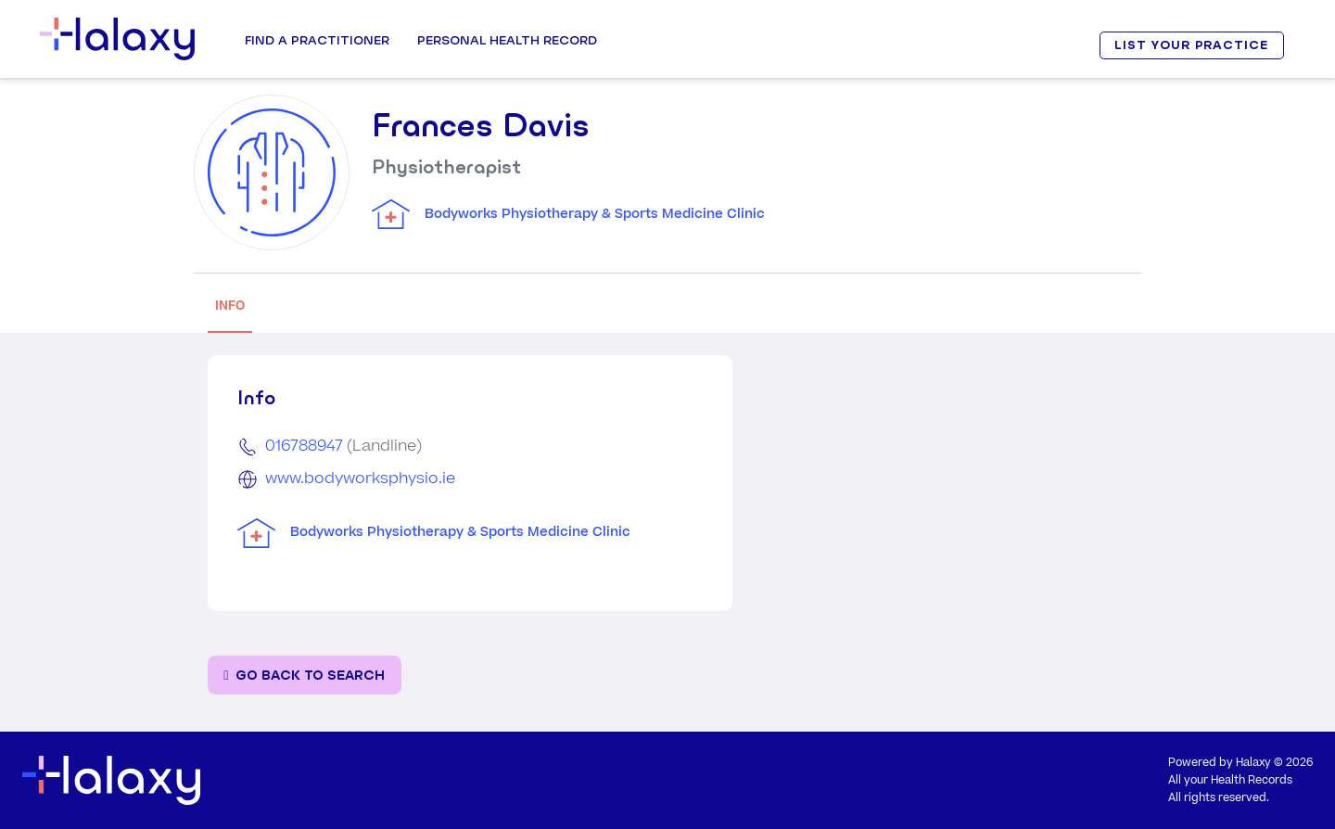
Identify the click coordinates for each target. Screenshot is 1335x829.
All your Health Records (1230, 780)
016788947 (304, 446)
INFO (230, 305)
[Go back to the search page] (304, 675)
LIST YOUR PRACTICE (1191, 45)
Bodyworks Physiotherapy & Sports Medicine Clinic (595, 214)
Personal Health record (507, 39)
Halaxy (1253, 763)
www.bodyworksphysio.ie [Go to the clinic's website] (360, 478)
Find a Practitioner (317, 39)
